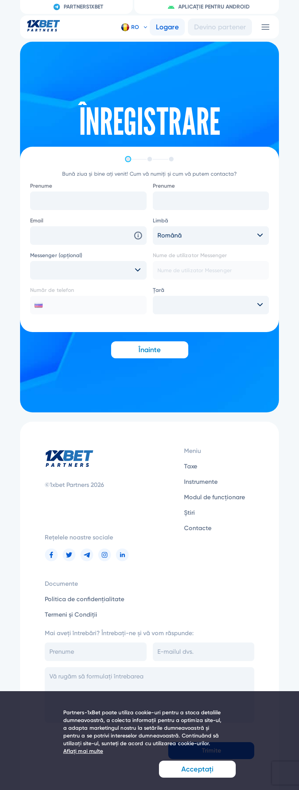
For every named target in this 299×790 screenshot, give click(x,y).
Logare (167, 27)
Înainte (150, 350)
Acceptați (197, 769)
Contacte (197, 528)
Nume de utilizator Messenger (190, 255)
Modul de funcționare (214, 497)
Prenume (41, 186)
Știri (189, 512)
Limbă (160, 220)
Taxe (190, 466)
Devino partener (220, 27)
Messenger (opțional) (56, 255)
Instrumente (201, 481)
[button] (131, 27)
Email (36, 220)
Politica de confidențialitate (84, 599)
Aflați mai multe (83, 751)
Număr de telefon (52, 290)
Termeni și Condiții (71, 614)
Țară (158, 290)
